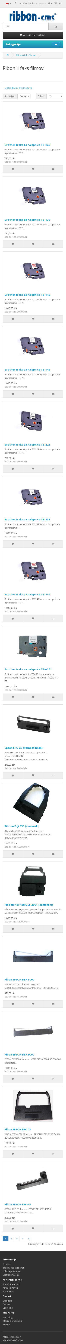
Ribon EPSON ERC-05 (18, 1204)
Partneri (7, 1304)
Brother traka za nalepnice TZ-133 (27, 219)
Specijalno (8, 1307)
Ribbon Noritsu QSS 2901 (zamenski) (29, 904)
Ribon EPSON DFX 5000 (19, 979)
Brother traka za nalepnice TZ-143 (27, 369)
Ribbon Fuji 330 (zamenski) (22, 826)
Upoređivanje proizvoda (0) (18, 87)
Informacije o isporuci (13, 1267)
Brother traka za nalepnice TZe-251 (28, 669)
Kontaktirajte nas (11, 1284)
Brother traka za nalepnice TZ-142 (27, 294)
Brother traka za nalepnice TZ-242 (27, 594)
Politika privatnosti (12, 1271)
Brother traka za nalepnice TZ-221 (27, 444)
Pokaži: (41, 96)
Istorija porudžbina (12, 1320)
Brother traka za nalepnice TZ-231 (27, 519)
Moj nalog (7, 1317)
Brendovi (7, 1300)
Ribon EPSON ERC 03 (18, 1129)
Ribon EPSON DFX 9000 (19, 1054)
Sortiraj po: (10, 96)
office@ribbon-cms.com (34, 3)
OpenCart (16, 1336)
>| (28, 1238)
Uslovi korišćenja (11, 1274)
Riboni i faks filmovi (26, 55)
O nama (7, 1264)
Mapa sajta (8, 1291)
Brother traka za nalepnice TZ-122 (27, 145)
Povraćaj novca (10, 1287)
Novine (6, 1324)
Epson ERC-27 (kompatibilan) (24, 747)
